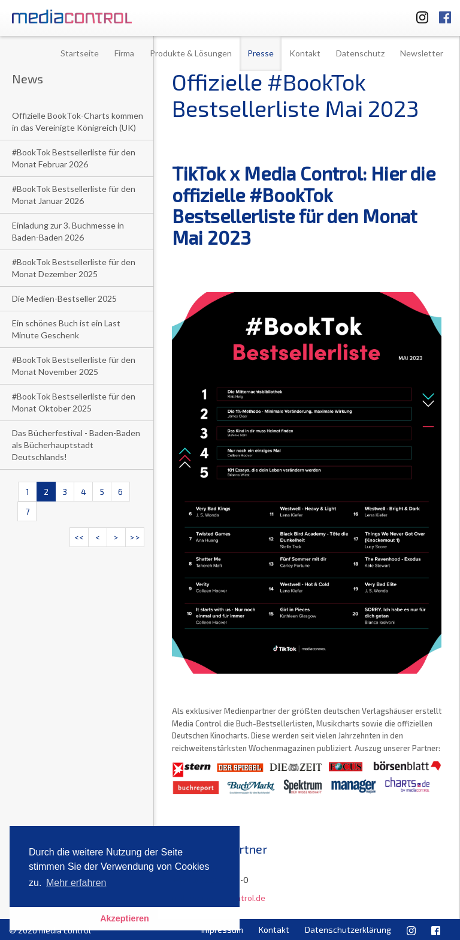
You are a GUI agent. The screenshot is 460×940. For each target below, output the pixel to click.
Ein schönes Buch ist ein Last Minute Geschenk (66, 329)
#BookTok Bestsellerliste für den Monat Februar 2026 (73, 158)
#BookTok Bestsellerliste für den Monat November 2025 (73, 366)
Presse (260, 53)
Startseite (79, 53)
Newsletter (421, 53)
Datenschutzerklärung (348, 929)
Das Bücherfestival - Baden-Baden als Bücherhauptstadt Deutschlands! (76, 445)
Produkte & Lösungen (191, 53)
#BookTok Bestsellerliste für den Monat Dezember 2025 (73, 268)
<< (79, 537)
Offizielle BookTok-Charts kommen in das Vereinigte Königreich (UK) (77, 121)
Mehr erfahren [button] (76, 883)
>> (134, 537)
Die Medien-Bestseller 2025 (64, 298)
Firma (124, 53)
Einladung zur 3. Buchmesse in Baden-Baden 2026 (68, 231)
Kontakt (304, 53)
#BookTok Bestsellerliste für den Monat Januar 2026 (73, 195)
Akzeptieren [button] (124, 918)
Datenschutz (360, 53)
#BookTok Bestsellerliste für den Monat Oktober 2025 (73, 402)
